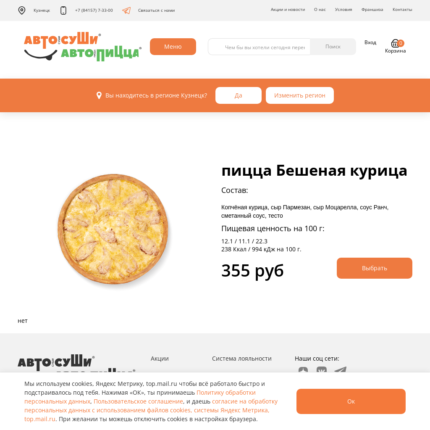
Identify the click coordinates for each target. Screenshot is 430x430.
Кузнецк (34, 10)
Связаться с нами (148, 10)
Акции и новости (288, 9)
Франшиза (372, 9)
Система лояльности (242, 358)
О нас (320, 9)
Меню (173, 46)
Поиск (333, 46)
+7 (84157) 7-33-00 (86, 10)
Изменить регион (299, 95)
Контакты (402, 9)
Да (238, 95)
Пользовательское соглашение (138, 401)
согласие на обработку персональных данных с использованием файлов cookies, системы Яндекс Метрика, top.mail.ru (151, 410)
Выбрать (374, 268)
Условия (343, 9)
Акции (160, 358)
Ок (351, 401)
